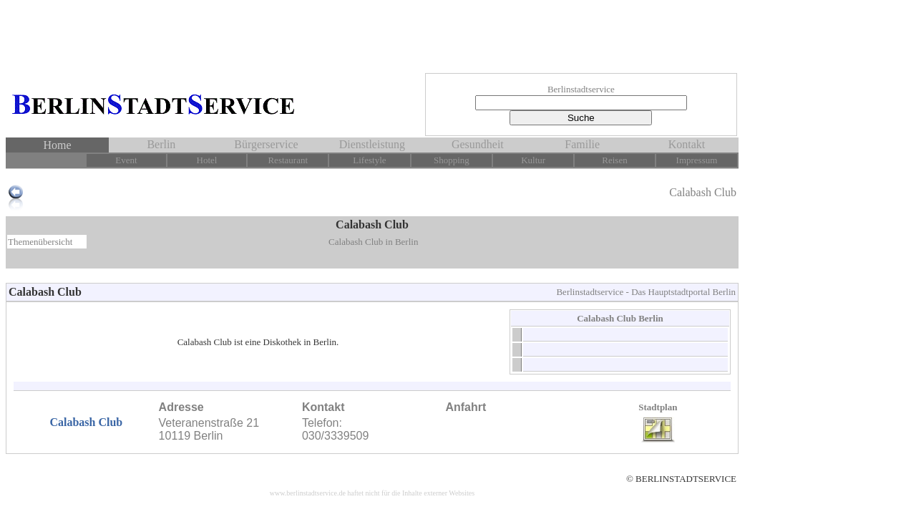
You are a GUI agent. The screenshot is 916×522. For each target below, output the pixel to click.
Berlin (161, 144)
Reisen (614, 160)
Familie (582, 144)
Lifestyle (369, 160)
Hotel (207, 160)
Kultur (533, 160)
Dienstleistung (372, 144)
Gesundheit (478, 144)
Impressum (697, 160)
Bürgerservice (266, 144)
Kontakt (687, 144)
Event (126, 160)
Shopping (451, 160)
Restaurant (288, 160)
